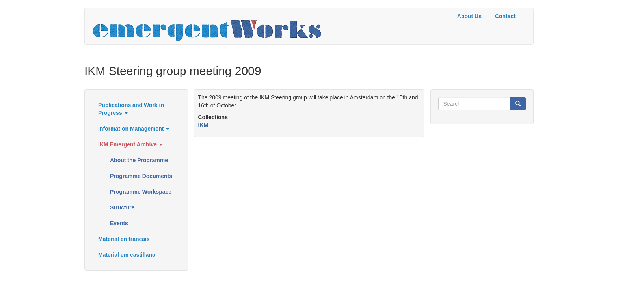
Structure (122, 207)
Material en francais (124, 239)
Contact (505, 16)
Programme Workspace (140, 192)
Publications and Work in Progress (131, 109)
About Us (469, 16)
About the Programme (139, 160)
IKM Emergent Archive (130, 144)
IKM (203, 125)
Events (119, 223)
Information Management (133, 128)
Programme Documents (141, 176)
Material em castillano (127, 255)
